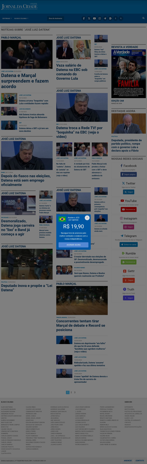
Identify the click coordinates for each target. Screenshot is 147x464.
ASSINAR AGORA (74, 245)
